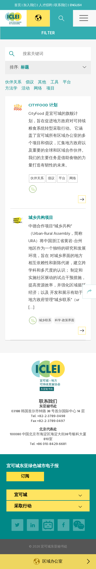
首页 (17, 5)
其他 (42, 82)
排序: (19, 67)
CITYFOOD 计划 (42, 105)
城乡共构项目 (40, 218)
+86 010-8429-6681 (51, 444)
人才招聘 (45, 5)
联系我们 (60, 5)
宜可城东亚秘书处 (54, 546)
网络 (38, 88)
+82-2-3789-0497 (51, 421)
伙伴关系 (13, 82)
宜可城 (20, 495)
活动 (26, 88)
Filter (48, 33)
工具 (54, 82)
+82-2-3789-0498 (51, 416)
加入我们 (29, 5)
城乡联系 (45, 320)
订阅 (25, 476)
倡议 (30, 82)
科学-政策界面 (64, 320)
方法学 (11, 88)
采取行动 (22, 506)
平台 (67, 82)
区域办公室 (66, 561)
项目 (50, 88)
